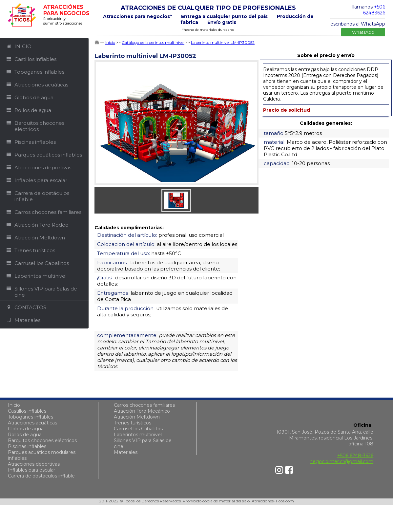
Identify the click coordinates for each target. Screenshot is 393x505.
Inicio (14, 405)
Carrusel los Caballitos (138, 429)
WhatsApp (363, 32)
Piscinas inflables (27, 446)
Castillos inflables (27, 411)
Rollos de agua (25, 435)
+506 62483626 (374, 10)
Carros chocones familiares (144, 405)
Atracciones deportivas (34, 464)
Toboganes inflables (30, 417)
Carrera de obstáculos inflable (41, 476)
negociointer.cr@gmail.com (341, 461)
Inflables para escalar (31, 470)
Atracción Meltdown (137, 417)
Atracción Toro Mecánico (142, 411)
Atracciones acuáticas (32, 423)
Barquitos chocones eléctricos (42, 440)
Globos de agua (26, 429)
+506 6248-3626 (355, 455)
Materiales (125, 452)
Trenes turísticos (132, 423)
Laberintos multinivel (138, 435)
